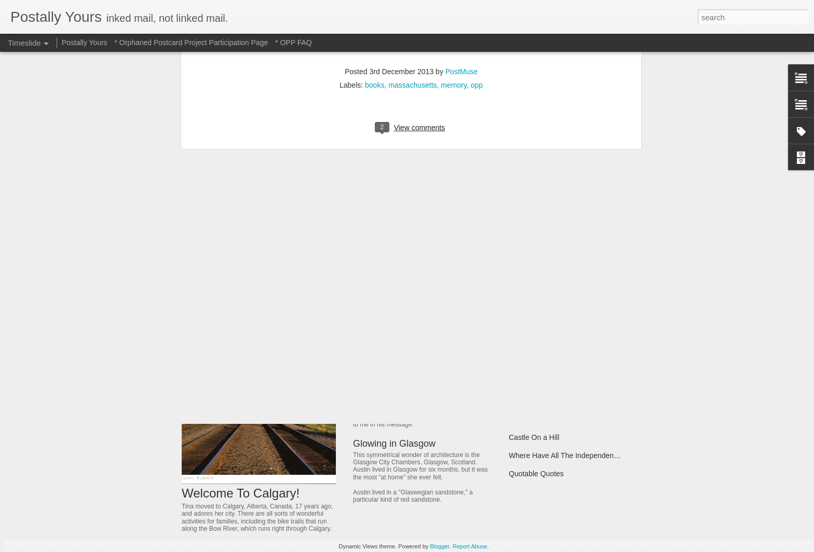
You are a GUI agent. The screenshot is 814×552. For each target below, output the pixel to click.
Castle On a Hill (534, 437)
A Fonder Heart (533, 401)
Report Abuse (470, 546)
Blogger (439, 546)
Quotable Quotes (536, 474)
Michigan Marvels (537, 328)
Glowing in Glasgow (394, 443)
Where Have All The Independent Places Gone (584, 455)
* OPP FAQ (293, 42)
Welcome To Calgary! (241, 493)
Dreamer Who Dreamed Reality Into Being (577, 383)
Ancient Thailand (536, 365)
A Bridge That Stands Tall (549, 419)
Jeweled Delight (386, 390)
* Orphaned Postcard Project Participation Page (191, 42)
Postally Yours (84, 42)
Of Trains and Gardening (548, 346)
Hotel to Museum (388, 330)
